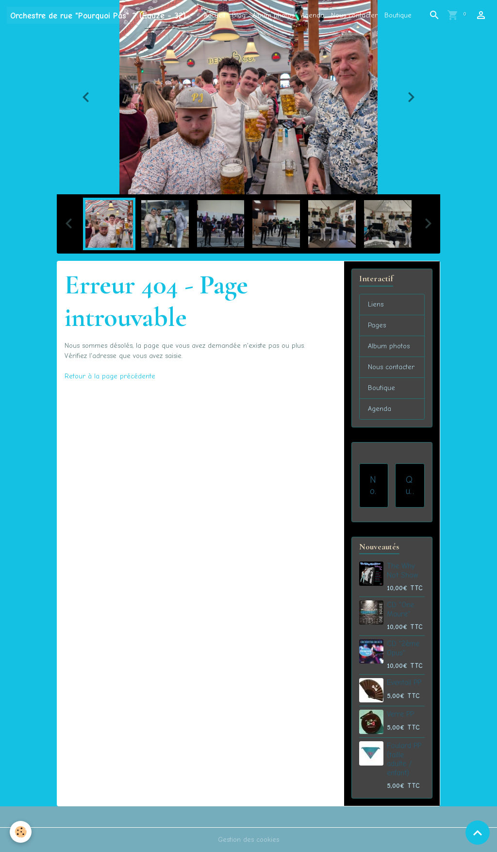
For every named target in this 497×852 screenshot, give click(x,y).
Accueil (214, 15)
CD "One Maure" (400, 609)
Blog (239, 15)
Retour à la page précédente (110, 376)
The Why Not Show (402, 570)
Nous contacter (354, 15)
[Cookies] (21, 832)
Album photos (273, 15)
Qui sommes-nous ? (410, 485)
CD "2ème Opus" (403, 648)
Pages (377, 325)
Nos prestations (373, 485)
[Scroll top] (477, 832)
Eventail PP (404, 682)
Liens (375, 304)
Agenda (312, 15)
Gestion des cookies (248, 839)
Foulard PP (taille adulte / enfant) (404, 759)
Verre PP (400, 714)
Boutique (398, 15)
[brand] (98, 15)
